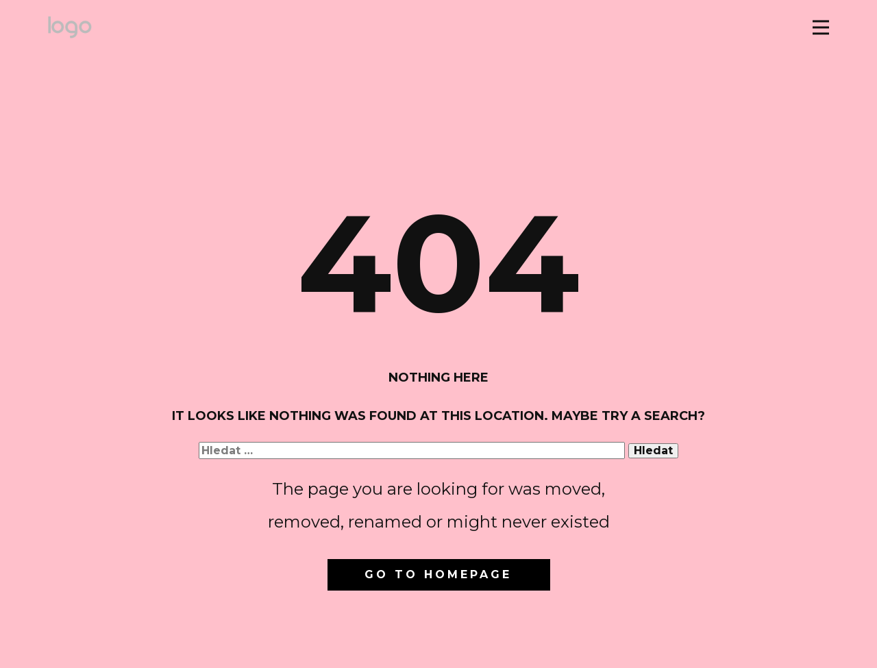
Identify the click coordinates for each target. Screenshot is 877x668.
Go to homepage (438, 574)
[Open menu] (821, 27)
